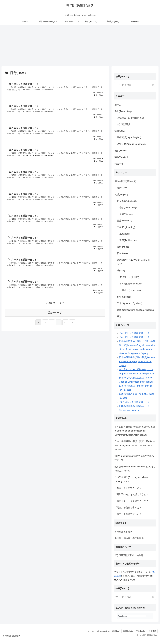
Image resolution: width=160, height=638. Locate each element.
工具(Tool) (125, 234)
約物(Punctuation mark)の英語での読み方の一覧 (134, 458)
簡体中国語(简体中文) (125, 181)
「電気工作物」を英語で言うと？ (131, 494)
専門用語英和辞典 (123, 531)
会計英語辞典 (123, 124)
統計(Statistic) (121, 150)
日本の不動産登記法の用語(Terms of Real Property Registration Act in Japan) (137, 361)
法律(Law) (119, 131)
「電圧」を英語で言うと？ (128, 507)
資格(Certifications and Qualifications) (135, 310)
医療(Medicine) (124, 220)
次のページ (55, 312)
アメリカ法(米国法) (129, 277)
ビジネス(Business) (127, 201)
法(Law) (121, 270)
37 (65, 322)
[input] (135, 85)
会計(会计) (122, 188)
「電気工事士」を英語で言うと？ (131, 501)
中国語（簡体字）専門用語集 (129, 538)
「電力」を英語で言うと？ (128, 514)
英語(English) (121, 157)
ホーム (117, 104)
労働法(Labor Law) (131, 290)
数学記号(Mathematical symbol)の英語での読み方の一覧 (134, 468)
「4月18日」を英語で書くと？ (134, 333)
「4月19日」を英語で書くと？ (134, 337)
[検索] (132, 616)
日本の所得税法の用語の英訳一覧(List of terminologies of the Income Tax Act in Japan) (134, 445)
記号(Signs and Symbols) (129, 303)
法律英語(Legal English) (129, 137)
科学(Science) (124, 297)
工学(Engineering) (126, 227)
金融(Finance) (127, 214)
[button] (153, 85)
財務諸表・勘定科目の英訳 (130, 118)
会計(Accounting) (123, 111)
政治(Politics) (123, 247)
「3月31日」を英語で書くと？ (134, 402)
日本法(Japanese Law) (131, 283)
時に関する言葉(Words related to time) (133, 262)
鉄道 (119, 316)
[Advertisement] (80, 45)
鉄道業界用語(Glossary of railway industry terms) (131, 479)
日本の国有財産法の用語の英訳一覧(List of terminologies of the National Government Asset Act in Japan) (134, 431)
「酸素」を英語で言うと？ (128, 488)
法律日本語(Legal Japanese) (131, 144)
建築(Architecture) (129, 240)
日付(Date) (122, 253)
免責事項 (119, 163)
